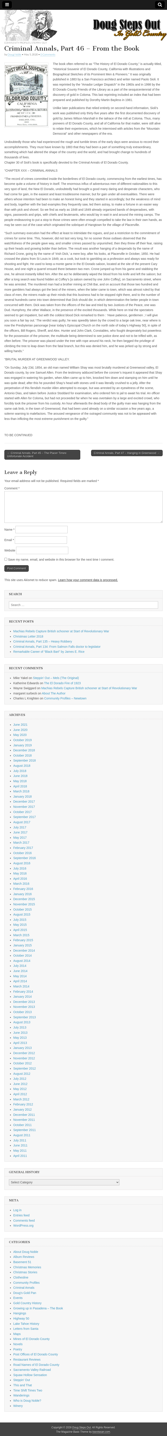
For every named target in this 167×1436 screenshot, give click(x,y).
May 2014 (20, 976)
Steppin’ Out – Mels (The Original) (56, 678)
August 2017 (21, 822)
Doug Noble (14, 54)
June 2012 (20, 1084)
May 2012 (20, 1089)
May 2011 (20, 1150)
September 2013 (24, 1017)
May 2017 (20, 837)
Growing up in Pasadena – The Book (38, 1308)
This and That (22, 1385)
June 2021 (20, 724)
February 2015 (23, 940)
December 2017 (24, 801)
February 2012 (23, 1104)
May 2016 (20, 873)
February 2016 (23, 889)
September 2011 (24, 1130)
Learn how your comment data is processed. (88, 580)
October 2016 (22, 853)
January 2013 (22, 1048)
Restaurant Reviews (26, 1359)
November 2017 (24, 806)
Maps (17, 1334)
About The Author (54, 693)
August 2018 (21, 765)
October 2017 (22, 812)
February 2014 (23, 991)
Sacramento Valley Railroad (32, 1369)
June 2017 (20, 832)
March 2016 (21, 883)
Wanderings (21, 1395)
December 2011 (24, 1114)
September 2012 (24, 1068)
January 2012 (22, 1109)
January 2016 (22, 894)
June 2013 (20, 1032)
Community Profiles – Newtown (65, 698)
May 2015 (20, 924)
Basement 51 (22, 1262)
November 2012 (24, 1058)
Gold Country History (27, 1303)
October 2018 (22, 755)
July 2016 (19, 868)
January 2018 (22, 796)
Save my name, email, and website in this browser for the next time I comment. (61, 559)
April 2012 (20, 1094)
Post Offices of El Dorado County (35, 1354)
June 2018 (20, 776)
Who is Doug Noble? (27, 1400)
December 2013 (24, 1002)
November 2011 (24, 1119)
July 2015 (19, 919)
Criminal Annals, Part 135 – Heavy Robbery (42, 641)
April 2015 (20, 930)
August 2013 (21, 1022)
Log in (17, 1210)
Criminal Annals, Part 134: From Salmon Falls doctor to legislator (57, 646)
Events (18, 1298)
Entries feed (21, 1215)
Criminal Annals (23, 1287)
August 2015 (21, 914)
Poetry (17, 1349)
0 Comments (47, 54)
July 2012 (19, 1078)
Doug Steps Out (81, 1427)
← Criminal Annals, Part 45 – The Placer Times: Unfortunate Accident (37, 454)
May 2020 (20, 735)
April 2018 (20, 786)
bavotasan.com (101, 1431)
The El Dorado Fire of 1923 (62, 683)
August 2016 (21, 863)
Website (9, 550)
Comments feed (24, 1220)
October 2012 (22, 1063)
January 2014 (22, 996)
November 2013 (24, 1007)
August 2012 (21, 1073)
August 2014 (21, 960)
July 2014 (19, 965)
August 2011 (21, 1135)
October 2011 (22, 1125)
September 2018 (24, 760)
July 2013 (19, 1027)
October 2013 (22, 1012)
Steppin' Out (39, 42)
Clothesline (20, 1277)
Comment (12, 488)
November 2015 (24, 904)
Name (9, 529)
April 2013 (20, 1043)
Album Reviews (23, 1257)
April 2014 (20, 981)
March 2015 (21, 935)
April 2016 (20, 878)
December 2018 (24, 750)
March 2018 (21, 791)
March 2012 (21, 1099)
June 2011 (20, 1145)
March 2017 (21, 842)
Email (9, 540)
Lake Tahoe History (26, 1323)
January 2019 (22, 745)
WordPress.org (23, 1225)
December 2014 (24, 950)
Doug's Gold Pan (24, 1293)
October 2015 (22, 909)
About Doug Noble (25, 1252)
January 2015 (22, 945)
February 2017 (23, 848)
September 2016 (24, 858)
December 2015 (24, 899)
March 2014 (21, 986)
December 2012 (24, 1053)
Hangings (19, 1313)
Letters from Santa (25, 1328)
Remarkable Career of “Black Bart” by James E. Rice (49, 651)
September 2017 (24, 817)
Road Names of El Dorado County (36, 1364)
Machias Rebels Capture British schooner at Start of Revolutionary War (61, 631)
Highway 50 (21, 1318)
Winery (18, 1406)
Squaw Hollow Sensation (30, 1375)
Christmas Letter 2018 (28, 636)
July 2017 (19, 827)
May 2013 (20, 1037)
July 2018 (19, 771)
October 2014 (22, 955)
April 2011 (20, 1156)
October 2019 (22, 740)
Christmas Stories (25, 1272)
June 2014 (20, 971)
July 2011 (19, 1140)
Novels (18, 1344)
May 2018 (20, 781)
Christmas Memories (27, 1267)
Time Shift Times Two (27, 1390)
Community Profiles (17, 42)
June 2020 (20, 730)
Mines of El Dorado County (31, 1339)
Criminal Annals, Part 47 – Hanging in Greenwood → (127, 453)
